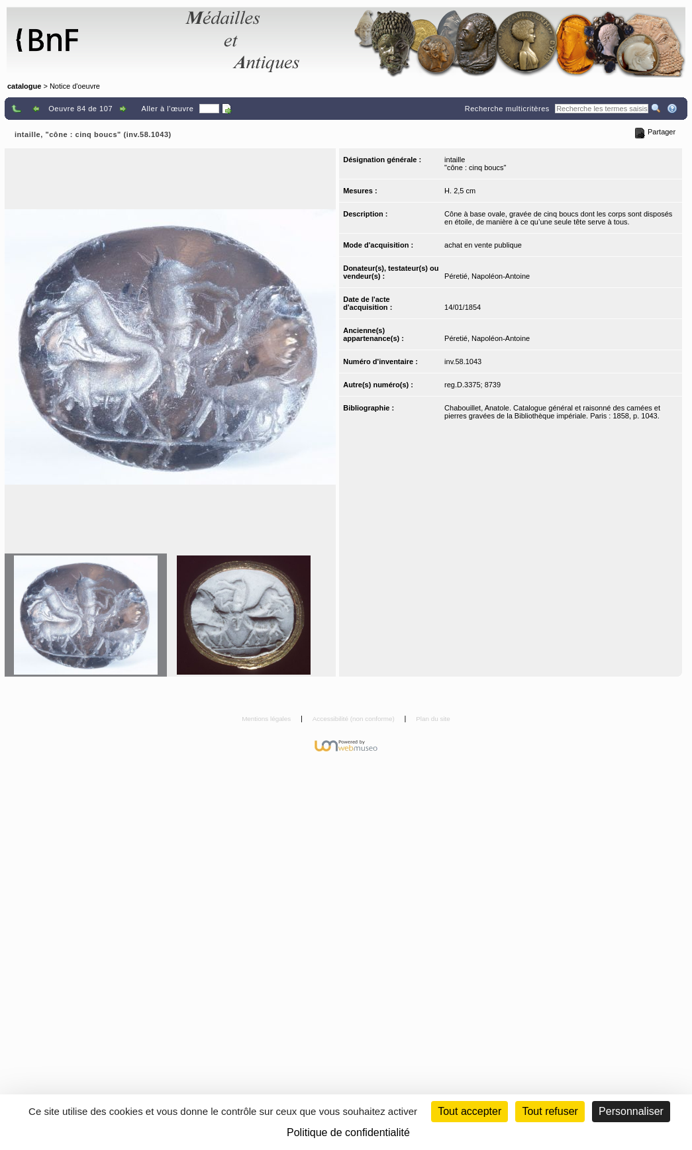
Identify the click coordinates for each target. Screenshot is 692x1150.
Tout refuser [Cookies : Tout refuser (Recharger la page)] (549, 1111)
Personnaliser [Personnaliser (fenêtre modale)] (631, 1111)
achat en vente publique (483, 245)
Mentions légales (267, 718)
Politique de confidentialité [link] (348, 1132)
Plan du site (433, 718)
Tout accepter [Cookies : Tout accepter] (469, 1111)
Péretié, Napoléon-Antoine (487, 276)
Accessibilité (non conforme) (355, 718)
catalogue (24, 86)
